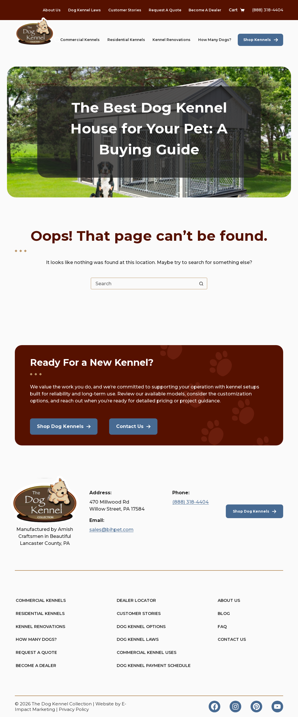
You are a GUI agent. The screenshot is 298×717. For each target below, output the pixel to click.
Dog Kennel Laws (84, 10)
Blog (224, 613)
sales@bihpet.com (111, 529)
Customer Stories (124, 10)
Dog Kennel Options (141, 626)
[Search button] (201, 283)
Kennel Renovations (171, 40)
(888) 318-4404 (267, 10)
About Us (52, 10)
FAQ (222, 626)
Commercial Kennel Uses (147, 652)
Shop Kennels (257, 40)
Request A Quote (165, 10)
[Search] (57, 40)
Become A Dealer (205, 10)
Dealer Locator (137, 600)
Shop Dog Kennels (251, 511)
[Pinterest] (256, 706)
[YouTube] (277, 706)
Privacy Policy (74, 709)
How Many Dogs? (214, 40)
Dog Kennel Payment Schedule (150, 665)
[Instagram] (235, 706)
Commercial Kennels (80, 40)
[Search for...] (143, 283)
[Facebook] (214, 706)
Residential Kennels (126, 40)
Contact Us (232, 639)
